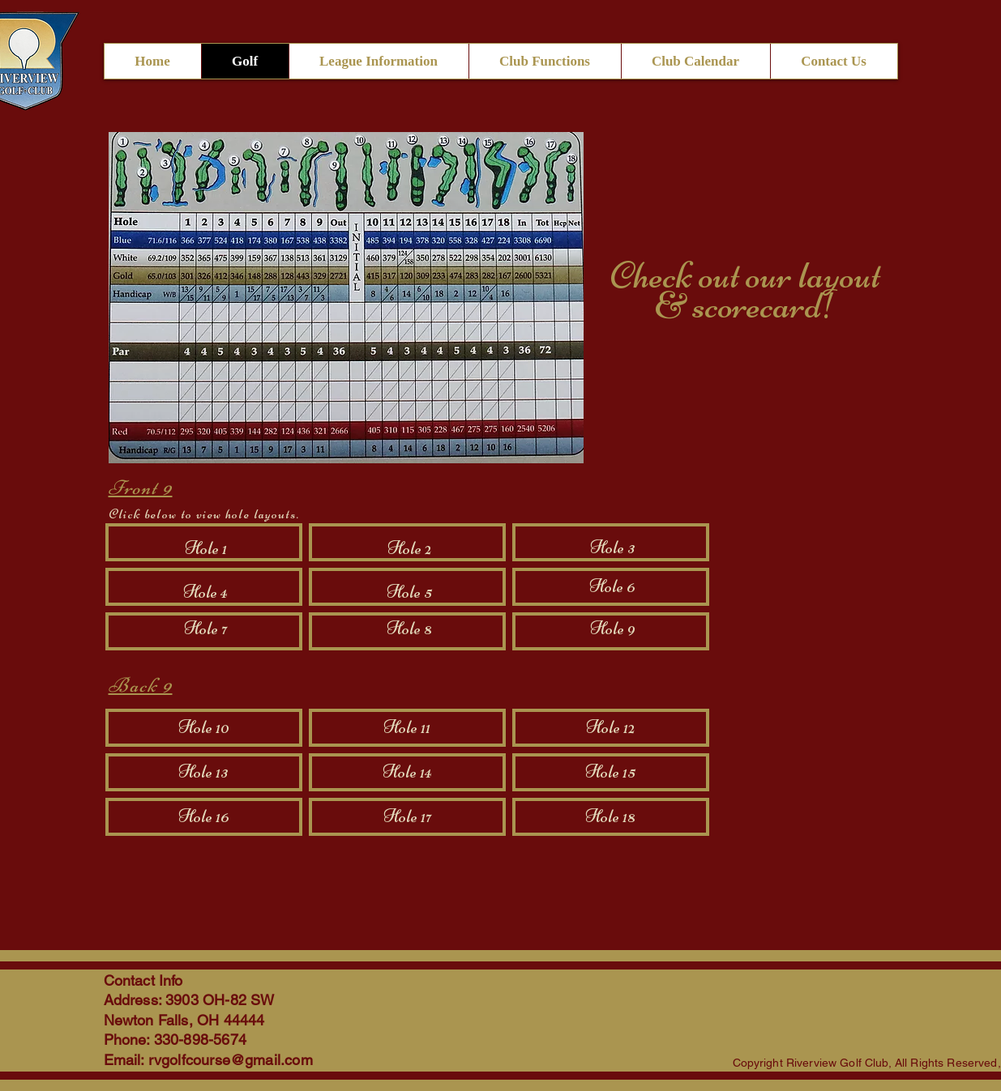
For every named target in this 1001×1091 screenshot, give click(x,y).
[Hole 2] (409, 549)
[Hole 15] (610, 772)
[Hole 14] (406, 772)
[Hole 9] (612, 629)
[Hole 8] (409, 629)
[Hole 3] (612, 548)
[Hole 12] (610, 728)
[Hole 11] (406, 728)
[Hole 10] (203, 728)
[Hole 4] (205, 593)
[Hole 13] (203, 772)
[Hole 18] (610, 817)
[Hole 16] (203, 817)
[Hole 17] (406, 817)
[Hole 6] (612, 587)
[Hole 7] (205, 629)
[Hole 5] (409, 593)
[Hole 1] (205, 549)
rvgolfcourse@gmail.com (230, 1059)
